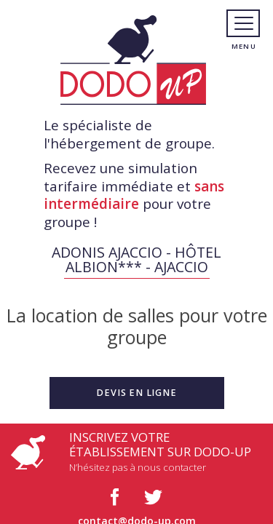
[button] (137, 393)
